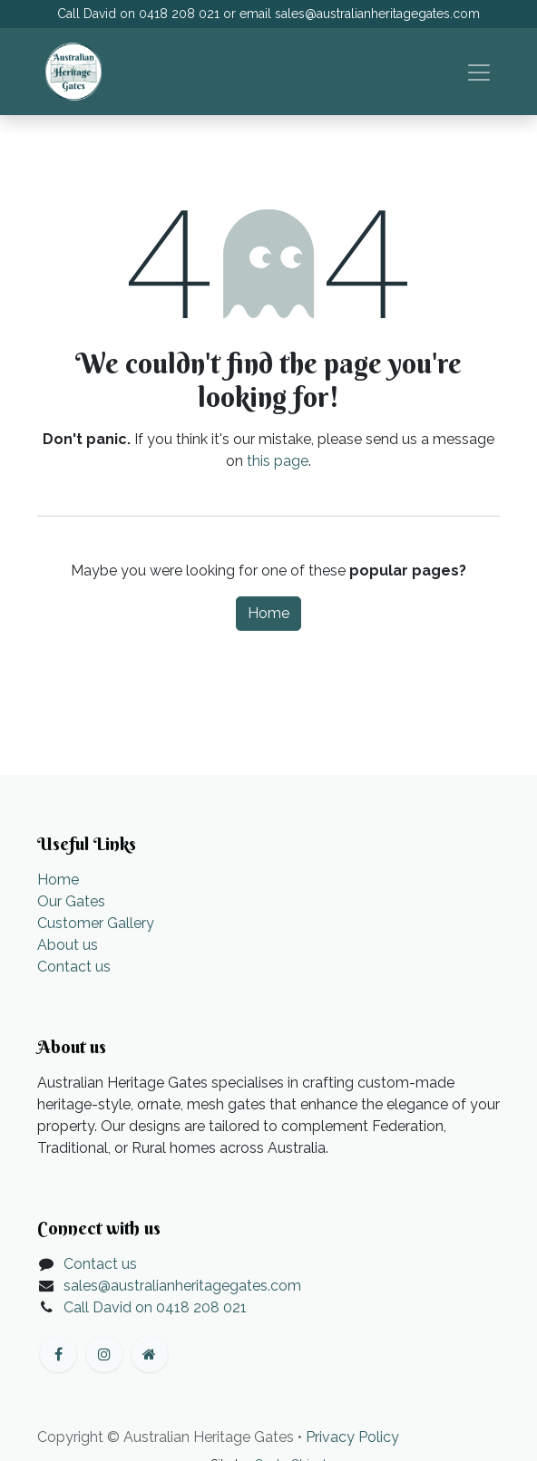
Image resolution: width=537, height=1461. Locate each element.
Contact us (74, 966)
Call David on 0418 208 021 (155, 1307)
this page (277, 460)
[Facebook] (58, 1354)
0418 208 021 (179, 13)
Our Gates (71, 901)
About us (67, 944)
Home (268, 613)
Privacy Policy (352, 1437)
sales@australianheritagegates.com (377, 13)
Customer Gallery (95, 923)
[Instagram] (104, 1354)
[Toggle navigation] (479, 71)
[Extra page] (150, 1354)
